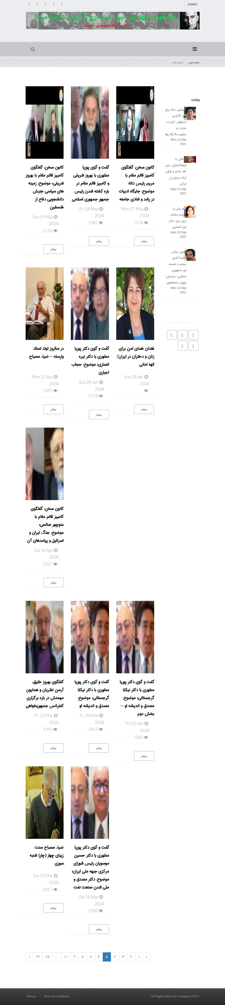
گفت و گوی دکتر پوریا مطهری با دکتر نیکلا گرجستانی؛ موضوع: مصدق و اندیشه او (91, 694)
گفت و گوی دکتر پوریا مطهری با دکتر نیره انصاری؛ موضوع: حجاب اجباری (90, 360)
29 (38, 957)
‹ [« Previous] (146, 957)
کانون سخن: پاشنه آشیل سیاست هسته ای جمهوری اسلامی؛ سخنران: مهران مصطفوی (175, 267)
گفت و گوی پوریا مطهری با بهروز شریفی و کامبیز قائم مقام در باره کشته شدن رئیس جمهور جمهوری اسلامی (90, 183)
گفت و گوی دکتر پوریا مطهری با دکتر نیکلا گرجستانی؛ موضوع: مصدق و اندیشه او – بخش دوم (137, 698)
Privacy (31, 996)
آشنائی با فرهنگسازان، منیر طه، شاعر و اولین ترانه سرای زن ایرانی (175, 171)
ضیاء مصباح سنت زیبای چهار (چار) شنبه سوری (47, 855)
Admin (192, 4)
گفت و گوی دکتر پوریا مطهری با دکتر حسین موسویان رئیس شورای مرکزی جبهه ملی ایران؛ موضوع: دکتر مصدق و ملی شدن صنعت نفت (90, 867)
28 (48, 957)
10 (66, 957)
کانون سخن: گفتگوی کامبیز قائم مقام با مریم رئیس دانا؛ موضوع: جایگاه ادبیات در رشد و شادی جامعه (136, 183)
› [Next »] (29, 957)
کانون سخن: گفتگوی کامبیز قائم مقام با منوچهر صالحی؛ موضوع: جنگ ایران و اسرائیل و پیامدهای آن (45, 525)
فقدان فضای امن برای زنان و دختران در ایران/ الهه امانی (135, 356)
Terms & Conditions (56, 996)
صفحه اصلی (194, 62)
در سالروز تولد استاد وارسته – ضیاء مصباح (46, 352)
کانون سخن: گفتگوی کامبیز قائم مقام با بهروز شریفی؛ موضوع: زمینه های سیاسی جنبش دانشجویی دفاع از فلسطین (45, 187)
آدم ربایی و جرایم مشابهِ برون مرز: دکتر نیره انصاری (177, 217)
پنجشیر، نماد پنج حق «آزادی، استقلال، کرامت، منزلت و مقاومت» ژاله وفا (175, 122)
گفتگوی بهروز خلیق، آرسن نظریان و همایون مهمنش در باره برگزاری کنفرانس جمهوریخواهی (45, 694)
